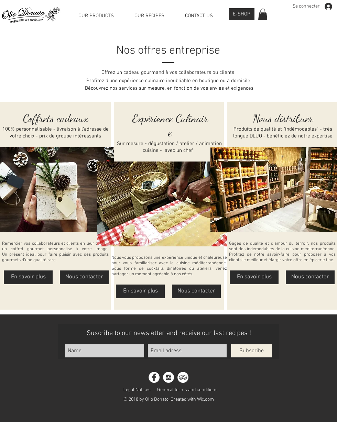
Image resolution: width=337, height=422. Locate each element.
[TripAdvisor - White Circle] (182, 377)
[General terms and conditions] (187, 390)
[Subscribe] (251, 350)
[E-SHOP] (241, 14)
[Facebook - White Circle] (154, 377)
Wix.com (205, 399)
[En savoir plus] (28, 277)
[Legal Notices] (137, 390)
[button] (263, 14)
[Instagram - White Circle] (168, 377)
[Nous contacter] (84, 277)
